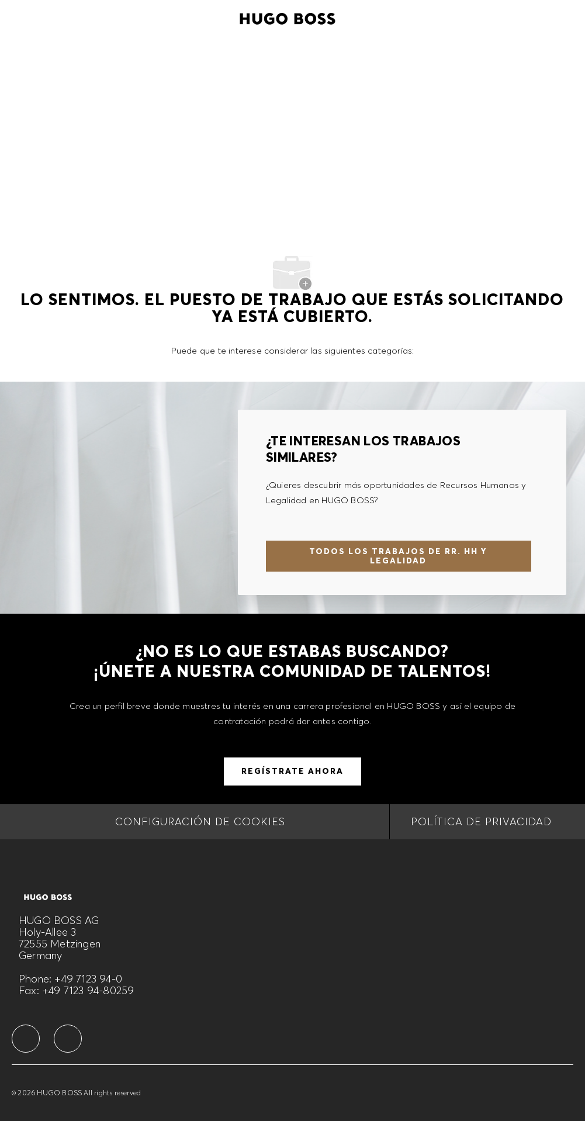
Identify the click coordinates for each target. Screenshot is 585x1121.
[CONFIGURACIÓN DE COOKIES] (200, 821)
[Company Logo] (287, 17)
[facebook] (26, 1039)
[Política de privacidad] (481, 821)
